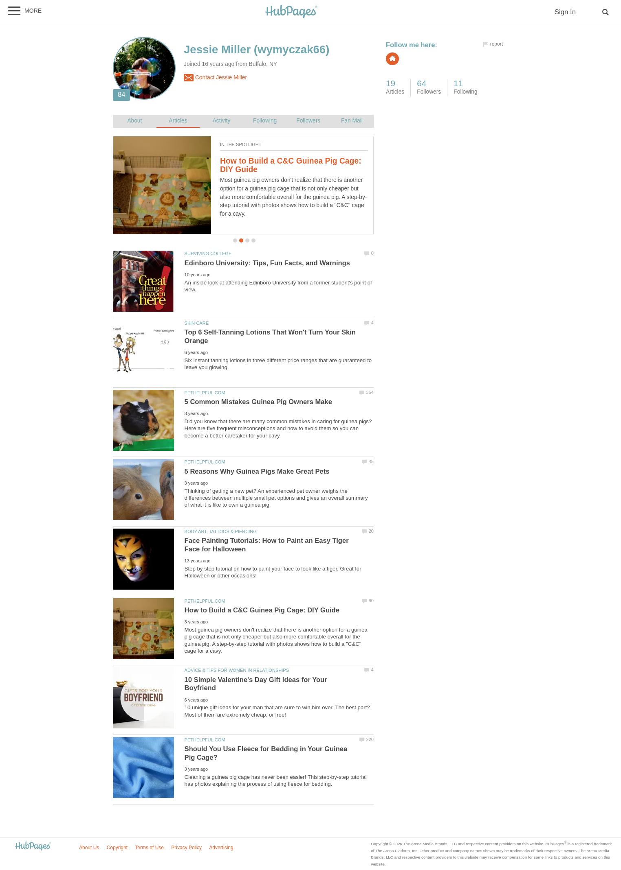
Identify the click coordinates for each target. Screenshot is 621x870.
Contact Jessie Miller (215, 78)
